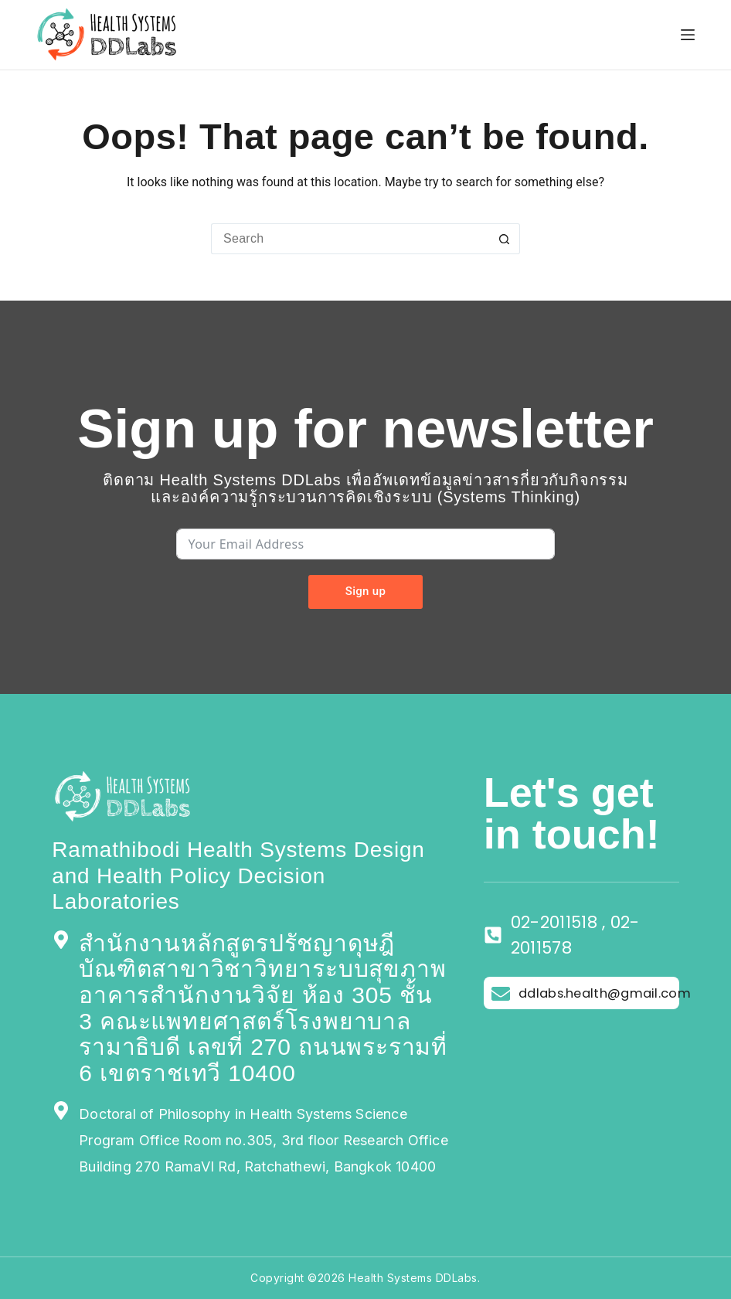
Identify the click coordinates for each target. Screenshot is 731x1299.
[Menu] (688, 35)
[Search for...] (350, 238)
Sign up (365, 591)
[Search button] (504, 238)
